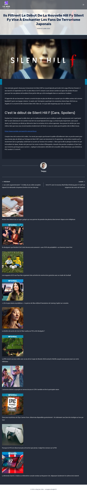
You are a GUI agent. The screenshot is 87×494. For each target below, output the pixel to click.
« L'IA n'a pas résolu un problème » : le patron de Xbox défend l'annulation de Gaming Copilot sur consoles (35, 303)
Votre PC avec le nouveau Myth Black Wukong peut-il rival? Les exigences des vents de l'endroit (65, 184)
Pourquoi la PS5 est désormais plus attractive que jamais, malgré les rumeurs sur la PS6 (29, 448)
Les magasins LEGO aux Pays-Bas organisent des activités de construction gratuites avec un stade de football (36, 275)
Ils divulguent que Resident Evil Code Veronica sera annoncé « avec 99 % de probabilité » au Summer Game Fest (37, 247)
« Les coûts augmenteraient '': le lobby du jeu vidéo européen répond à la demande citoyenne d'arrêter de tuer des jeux (22, 184)
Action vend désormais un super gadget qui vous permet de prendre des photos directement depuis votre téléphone (38, 219)
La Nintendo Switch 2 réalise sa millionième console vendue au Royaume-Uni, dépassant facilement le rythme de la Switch (40, 476)
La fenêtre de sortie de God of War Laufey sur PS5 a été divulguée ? (23, 331)
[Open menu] (83, 4)
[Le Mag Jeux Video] (6, 4)
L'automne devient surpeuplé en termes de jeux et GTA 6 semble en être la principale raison (30, 389)
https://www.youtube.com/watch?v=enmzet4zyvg (20, 131)
